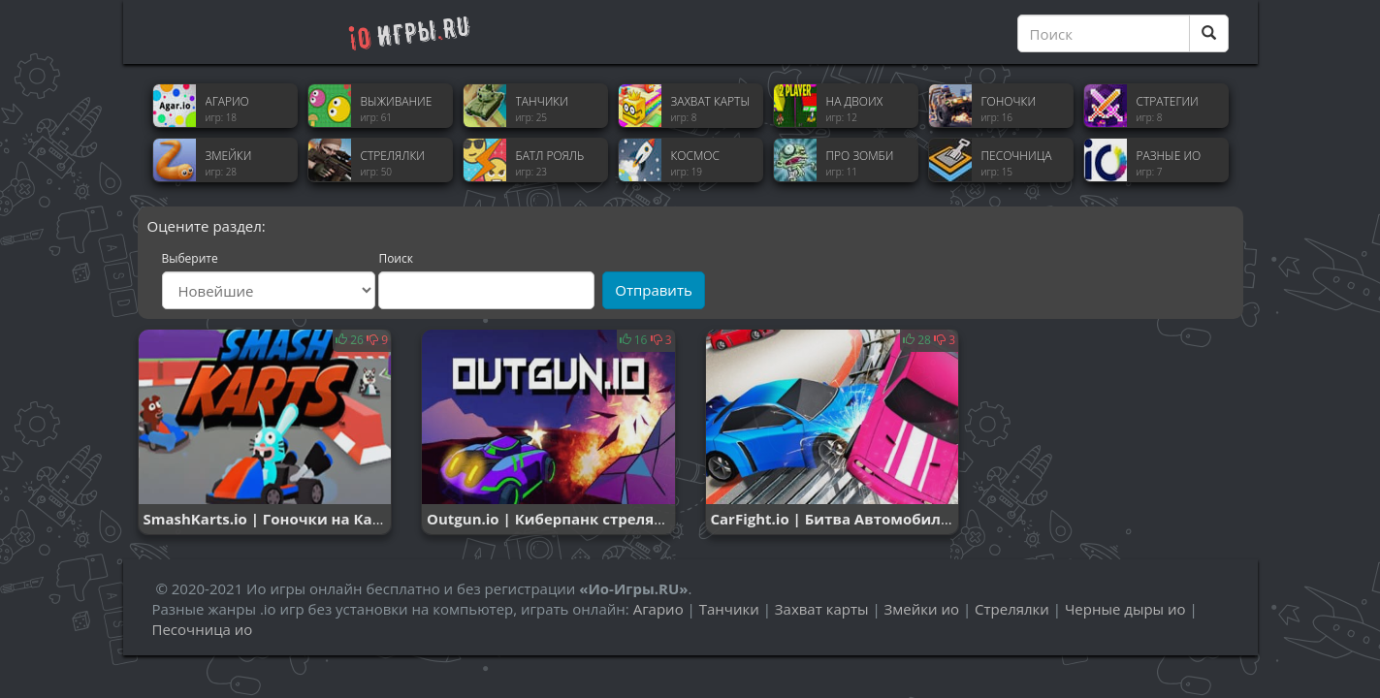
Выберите (190, 259)
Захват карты (822, 609)
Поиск (395, 259)
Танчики (729, 609)
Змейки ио (921, 609)
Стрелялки (1012, 609)
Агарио (658, 609)
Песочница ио (202, 629)
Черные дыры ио (1125, 609)
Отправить (653, 290)
